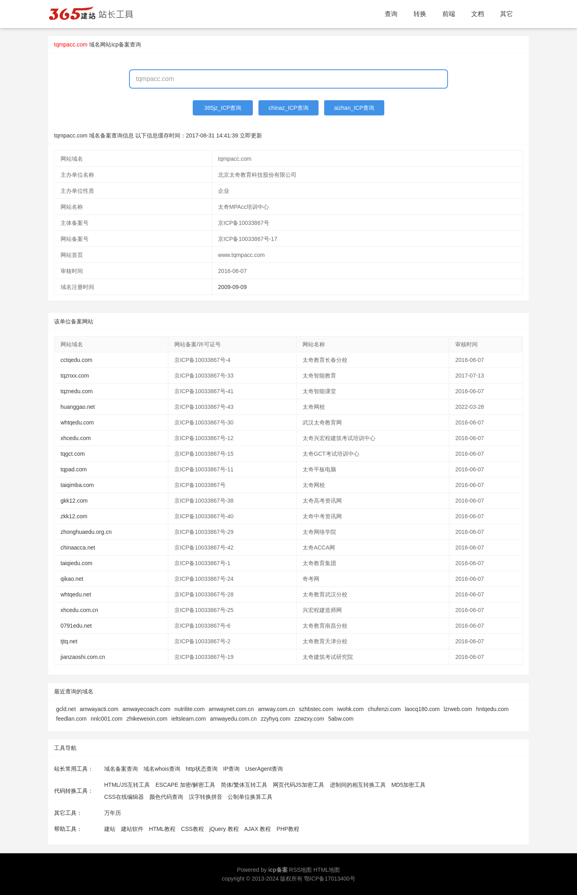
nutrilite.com (189, 709)
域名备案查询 (121, 769)
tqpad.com (74, 469)
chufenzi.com (384, 709)
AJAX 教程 (257, 829)
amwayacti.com (99, 709)
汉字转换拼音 (205, 797)
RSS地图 (300, 870)
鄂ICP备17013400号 (329, 878)
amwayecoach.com (147, 709)
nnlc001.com (106, 718)
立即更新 (251, 135)
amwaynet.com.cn (231, 709)
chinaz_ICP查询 (288, 108)
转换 (420, 13)
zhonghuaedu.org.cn (86, 532)
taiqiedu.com (76, 563)
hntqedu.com (492, 709)
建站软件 (132, 829)
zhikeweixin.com (147, 718)
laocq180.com (422, 709)
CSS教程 (192, 829)
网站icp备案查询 (120, 44)
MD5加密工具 (408, 785)
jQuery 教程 (223, 829)
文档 (477, 13)
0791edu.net (76, 625)
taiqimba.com (77, 485)
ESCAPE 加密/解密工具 (185, 785)
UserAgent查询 (264, 769)
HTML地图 (326, 870)
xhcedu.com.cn (79, 610)
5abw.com (340, 718)
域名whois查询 (161, 769)
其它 (506, 13)
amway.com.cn (276, 709)
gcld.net (66, 709)
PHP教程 (287, 829)
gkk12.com (74, 500)
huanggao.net (78, 407)
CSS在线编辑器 (124, 797)
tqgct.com (73, 454)
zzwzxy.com (309, 718)
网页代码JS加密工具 (298, 785)
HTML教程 (162, 829)
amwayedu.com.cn (233, 718)
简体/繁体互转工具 (244, 785)
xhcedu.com (76, 438)
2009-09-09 (232, 287)
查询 (391, 13)
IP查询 (231, 769)
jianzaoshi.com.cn (83, 657)
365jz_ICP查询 (223, 108)
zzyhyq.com (276, 718)
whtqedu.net (76, 594)
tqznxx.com (75, 375)
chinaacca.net (78, 547)
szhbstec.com (316, 709)
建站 (109, 829)
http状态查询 (202, 769)
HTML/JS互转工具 (127, 785)
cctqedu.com (76, 360)
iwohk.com (350, 709)
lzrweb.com (458, 709)
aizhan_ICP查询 (354, 108)
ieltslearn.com (188, 718)
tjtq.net (69, 641)
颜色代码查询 (166, 797)
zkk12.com (74, 516)
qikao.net (72, 579)
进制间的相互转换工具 (358, 785)
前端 (448, 13)
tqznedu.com (77, 391)
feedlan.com (71, 718)
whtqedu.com (77, 422)
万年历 (112, 813)
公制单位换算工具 (250, 797)
